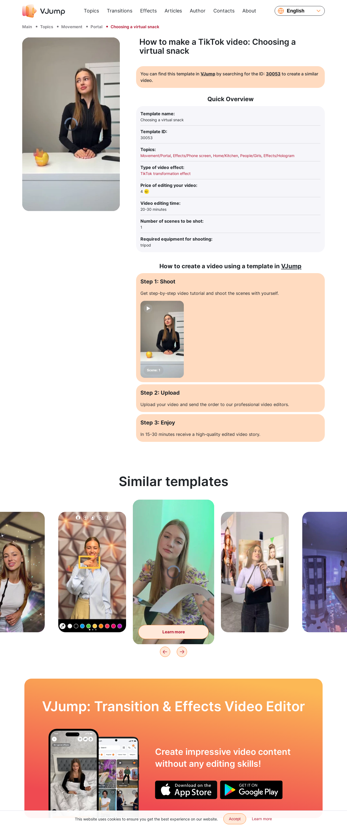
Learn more (262, 818)
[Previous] (165, 652)
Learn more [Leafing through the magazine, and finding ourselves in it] (173, 631)
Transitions (119, 11)
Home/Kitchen (225, 155)
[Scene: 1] (162, 339)
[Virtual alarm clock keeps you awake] (74, 773)
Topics (91, 11)
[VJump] (43, 11)
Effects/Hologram (279, 155)
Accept (235, 819)
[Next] (182, 652)
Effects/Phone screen (192, 155)
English (295, 11)
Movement (71, 26)
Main (27, 26)
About (249, 11)
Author (197, 11)
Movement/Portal (155, 155)
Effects (148, 11)
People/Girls (250, 155)
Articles (173, 11)
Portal (96, 26)
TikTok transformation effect (165, 173)
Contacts (223, 11)
